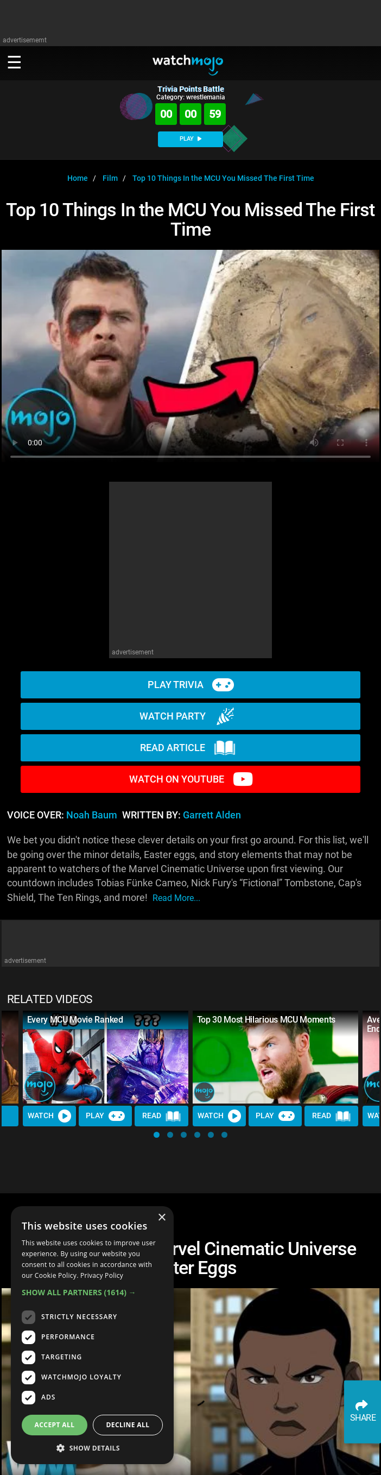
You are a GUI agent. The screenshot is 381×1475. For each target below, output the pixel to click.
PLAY (190, 138)
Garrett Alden (212, 815)
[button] (156, 1134)
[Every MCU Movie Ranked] (105, 1057)
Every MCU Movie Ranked (75, 1019)
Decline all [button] (128, 1424)
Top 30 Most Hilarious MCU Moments (266, 1019)
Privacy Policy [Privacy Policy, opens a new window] (101, 1275)
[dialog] (92, 1335)
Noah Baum (91, 815)
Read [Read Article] (161, 1116)
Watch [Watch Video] (49, 1116)
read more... (176, 898)
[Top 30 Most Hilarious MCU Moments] (275, 1057)
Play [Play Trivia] (105, 1116)
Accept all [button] (55, 1424)
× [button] (161, 1218)
